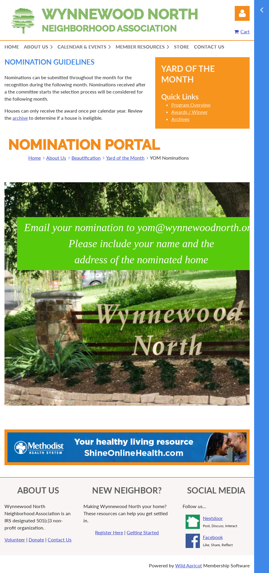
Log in (242, 13)
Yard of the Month (125, 158)
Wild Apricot (188, 565)
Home (34, 158)
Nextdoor (213, 518)
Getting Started (143, 532)
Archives (180, 119)
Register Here (109, 532)
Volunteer (14, 539)
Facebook (213, 537)
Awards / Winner (189, 112)
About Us (56, 158)
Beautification (86, 158)
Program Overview (191, 105)
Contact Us (59, 539)
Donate (36, 539)
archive (20, 118)
